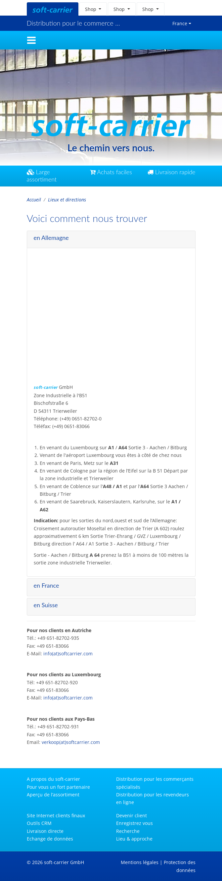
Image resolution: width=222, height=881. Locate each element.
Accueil (34, 199)
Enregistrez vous (134, 823)
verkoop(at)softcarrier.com (71, 739)
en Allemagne (51, 234)
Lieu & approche (134, 839)
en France (46, 582)
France (179, 23)
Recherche (128, 831)
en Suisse (46, 601)
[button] (93, 9)
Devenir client (131, 815)
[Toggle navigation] (31, 40)
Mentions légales (139, 862)
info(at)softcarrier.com (68, 650)
